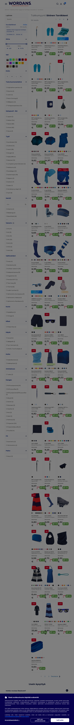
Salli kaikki (59, 720)
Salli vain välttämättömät (40, 720)
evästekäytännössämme (12, 716)
